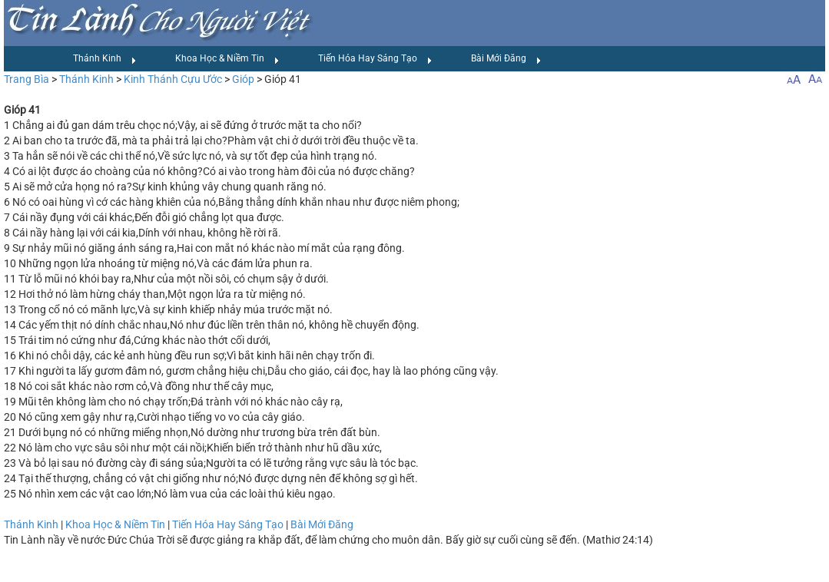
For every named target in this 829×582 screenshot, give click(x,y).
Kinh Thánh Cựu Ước (173, 79)
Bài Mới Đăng (506, 59)
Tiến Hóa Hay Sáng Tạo (375, 59)
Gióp (243, 79)
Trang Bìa (26, 79)
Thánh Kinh (105, 59)
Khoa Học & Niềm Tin (227, 59)
